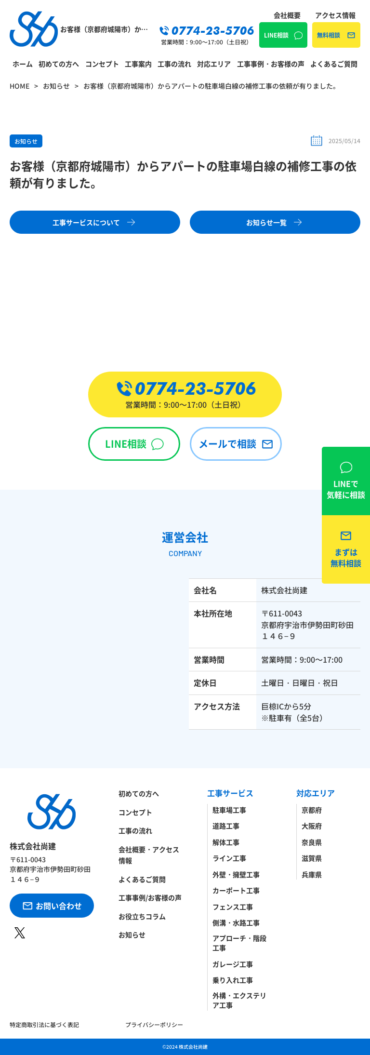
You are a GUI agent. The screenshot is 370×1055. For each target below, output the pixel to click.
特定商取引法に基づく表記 (44, 1024)
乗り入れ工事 (232, 980)
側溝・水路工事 (236, 922)
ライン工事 (229, 858)
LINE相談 (276, 35)
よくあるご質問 (333, 63)
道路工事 (225, 825)
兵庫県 (312, 874)
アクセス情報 (335, 15)
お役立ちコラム (142, 916)
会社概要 (287, 15)
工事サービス (230, 793)
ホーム (23, 63)
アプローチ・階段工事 (239, 943)
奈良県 (312, 842)
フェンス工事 (232, 906)
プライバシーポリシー (154, 1024)
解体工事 (225, 842)
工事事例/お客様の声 (150, 897)
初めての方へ (59, 63)
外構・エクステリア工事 (239, 1000)
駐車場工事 (229, 810)
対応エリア (214, 63)
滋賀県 (312, 858)
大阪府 (312, 825)
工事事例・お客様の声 (270, 63)
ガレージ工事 (232, 964)
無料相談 (328, 35)
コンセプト (102, 63)
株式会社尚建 (193, 1046)
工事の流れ (174, 63)
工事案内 (138, 63)
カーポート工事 (236, 890)
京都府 (312, 810)
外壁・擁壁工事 (236, 874)
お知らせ (26, 141)
